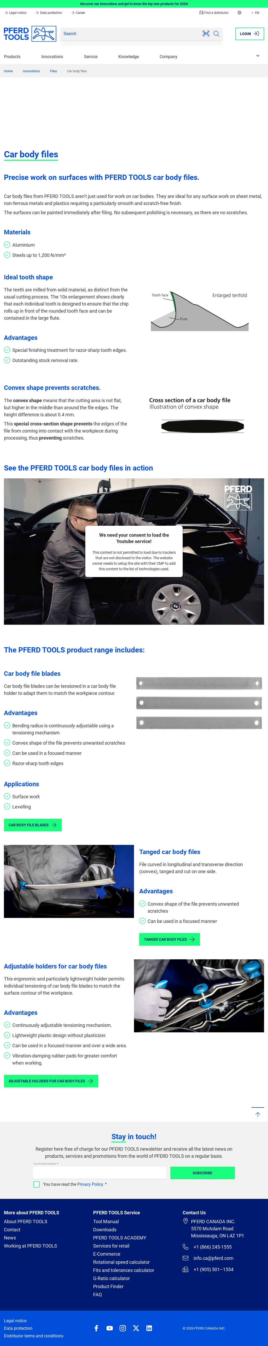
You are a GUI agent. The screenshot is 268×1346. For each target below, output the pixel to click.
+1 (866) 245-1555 (207, 1247)
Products (12, 56)
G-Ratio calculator (111, 1278)
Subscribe (202, 1173)
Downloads (104, 1229)
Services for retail (111, 1246)
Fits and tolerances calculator (123, 1270)
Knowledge (128, 56)
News (10, 1237)
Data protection (49, 13)
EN (254, 13)
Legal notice (15, 13)
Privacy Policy (90, 1184)
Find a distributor (214, 13)
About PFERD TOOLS (25, 1221)
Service (90, 56)
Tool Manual (106, 1221)
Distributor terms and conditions (33, 1335)
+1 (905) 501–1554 (208, 1269)
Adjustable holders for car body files (51, 1081)
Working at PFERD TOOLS (30, 1246)
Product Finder (108, 1286)
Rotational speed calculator (121, 1262)
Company (168, 56)
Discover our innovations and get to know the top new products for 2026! (134, 4)
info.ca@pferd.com (208, 1258)
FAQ (97, 1294)
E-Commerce (106, 1254)
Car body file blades (33, 825)
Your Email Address (44, 1163)
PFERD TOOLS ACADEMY (119, 1237)
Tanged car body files (169, 939)
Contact (12, 1229)
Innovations (52, 56)
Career (78, 13)
